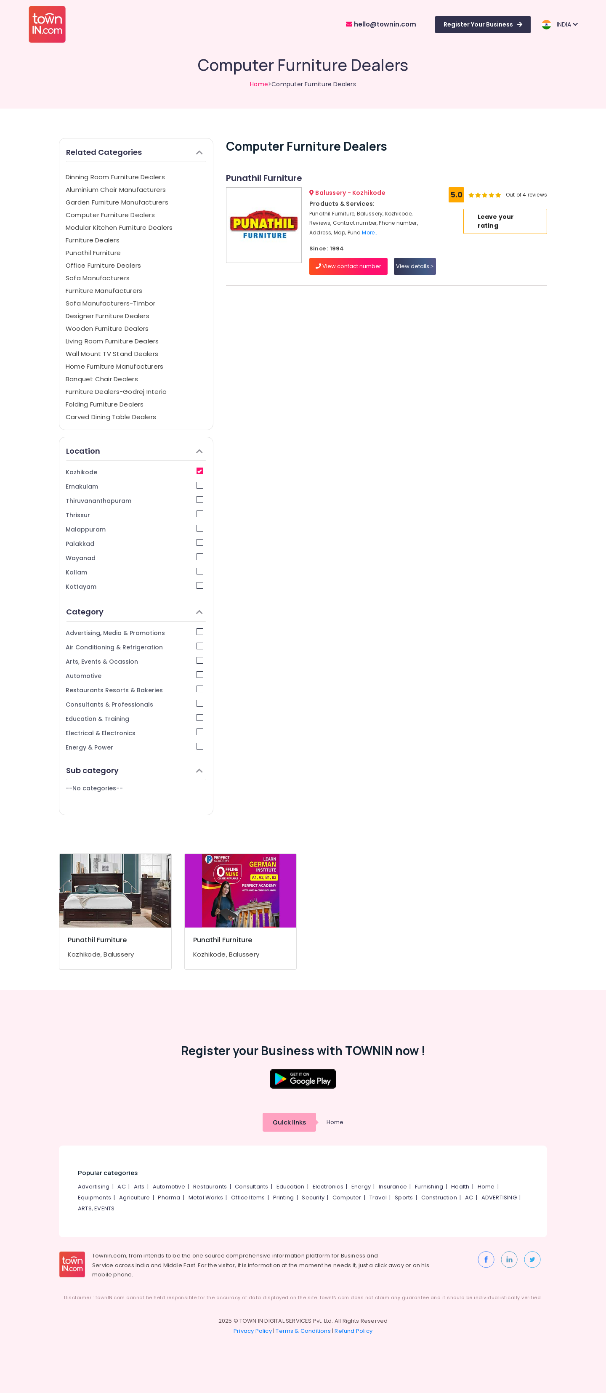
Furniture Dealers (93, 240)
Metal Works (206, 1198)
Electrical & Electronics (134, 732)
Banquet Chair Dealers (102, 379)
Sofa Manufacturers (98, 278)
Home (259, 84)
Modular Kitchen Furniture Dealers (119, 227)
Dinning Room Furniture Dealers (115, 177)
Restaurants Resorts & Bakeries (134, 690)
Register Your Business (483, 24)
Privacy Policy (253, 1331)
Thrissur (134, 514)
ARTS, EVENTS (96, 1208)
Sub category (134, 770)
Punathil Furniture (93, 252)
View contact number (348, 266)
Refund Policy (353, 1331)
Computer (346, 1198)
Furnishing (429, 1187)
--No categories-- (94, 788)
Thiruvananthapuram (134, 500)
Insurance (393, 1187)
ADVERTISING (499, 1198)
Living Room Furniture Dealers (112, 341)
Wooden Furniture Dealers (107, 328)
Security (313, 1198)
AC (121, 1187)
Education (290, 1187)
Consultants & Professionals (134, 704)
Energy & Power (134, 747)
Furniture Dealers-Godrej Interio (116, 391)
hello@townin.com (381, 24)
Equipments (94, 1198)
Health (460, 1187)
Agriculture (134, 1198)
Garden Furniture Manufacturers (117, 202)
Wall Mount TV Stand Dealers (112, 353)
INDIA (559, 24)
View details (414, 266)
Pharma (169, 1198)
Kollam (134, 572)
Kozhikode (134, 472)
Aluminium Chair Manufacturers (116, 189)
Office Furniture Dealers (103, 265)
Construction (439, 1198)
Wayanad (134, 557)
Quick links (289, 1122)
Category (134, 611)
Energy (361, 1187)
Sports (404, 1198)
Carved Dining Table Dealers (111, 416)
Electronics (328, 1187)
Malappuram (134, 529)
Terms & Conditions (303, 1331)
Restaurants (210, 1187)
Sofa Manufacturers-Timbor (111, 303)
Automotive (134, 675)
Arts (139, 1187)
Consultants (251, 1187)
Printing (283, 1198)
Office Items (248, 1198)
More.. (369, 232)
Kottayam (134, 586)
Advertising (93, 1187)
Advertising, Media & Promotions (134, 632)
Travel (378, 1198)
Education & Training (134, 718)
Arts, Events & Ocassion (134, 661)
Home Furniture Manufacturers (114, 366)
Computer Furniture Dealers (110, 214)
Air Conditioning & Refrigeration (134, 647)
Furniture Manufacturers (104, 290)
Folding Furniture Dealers (105, 404)
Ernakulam (134, 486)
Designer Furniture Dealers (107, 315)
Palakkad (134, 543)
